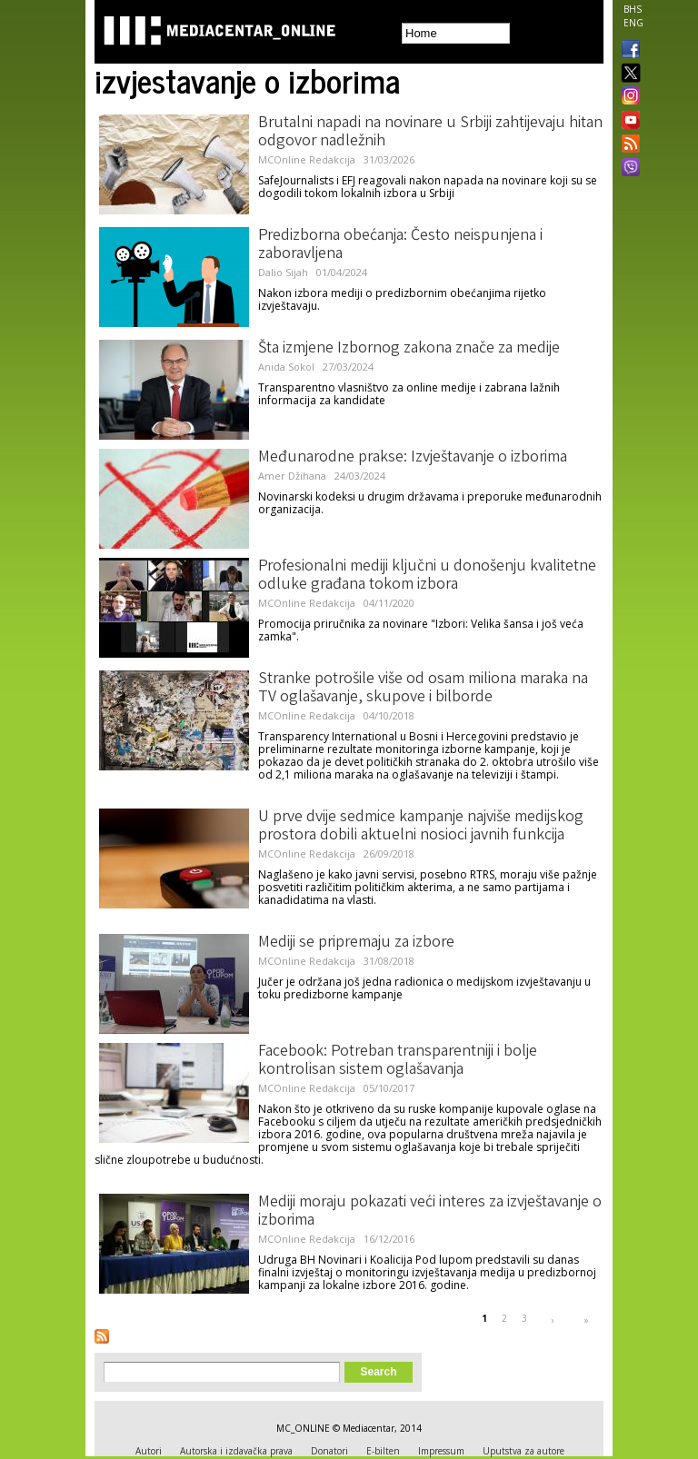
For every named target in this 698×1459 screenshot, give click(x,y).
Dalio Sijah (283, 272)
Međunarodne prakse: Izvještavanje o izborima (412, 458)
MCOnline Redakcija (306, 159)
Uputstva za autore (523, 1450)
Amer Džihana (292, 475)
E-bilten (383, 1450)
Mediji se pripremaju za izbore (356, 943)
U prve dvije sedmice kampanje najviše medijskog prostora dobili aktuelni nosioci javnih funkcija (420, 827)
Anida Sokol (286, 366)
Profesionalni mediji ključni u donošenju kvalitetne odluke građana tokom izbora (427, 576)
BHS (632, 9)
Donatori (329, 1450)
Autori (148, 1450)
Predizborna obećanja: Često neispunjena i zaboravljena (400, 245)
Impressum (441, 1450)
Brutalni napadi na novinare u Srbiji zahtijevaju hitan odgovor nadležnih (430, 133)
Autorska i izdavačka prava (236, 1450)
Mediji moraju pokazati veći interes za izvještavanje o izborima (430, 1212)
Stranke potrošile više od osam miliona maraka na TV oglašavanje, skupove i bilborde (423, 689)
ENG (633, 22)
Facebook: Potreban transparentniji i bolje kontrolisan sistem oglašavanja (397, 1061)
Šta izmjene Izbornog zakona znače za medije (409, 349)
